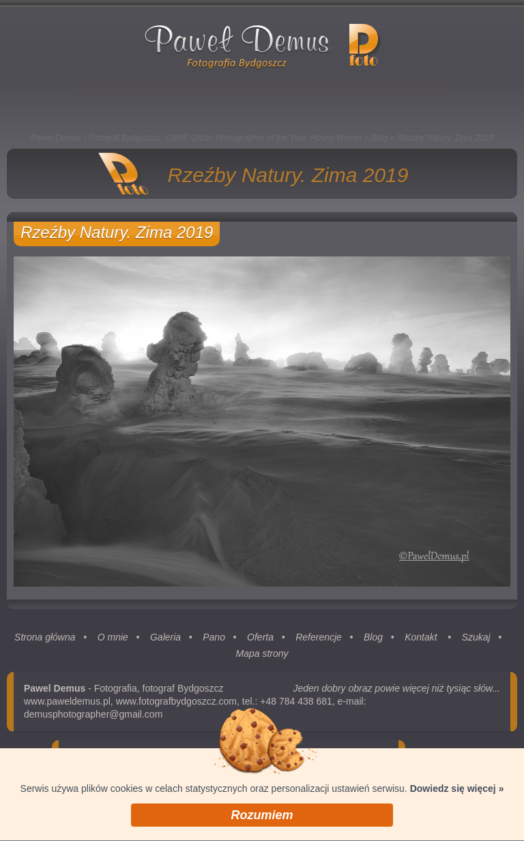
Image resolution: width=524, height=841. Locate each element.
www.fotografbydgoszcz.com (176, 703)
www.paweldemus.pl (67, 703)
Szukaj (476, 639)
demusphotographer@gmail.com (93, 716)
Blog (379, 138)
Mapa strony (261, 656)
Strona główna (45, 639)
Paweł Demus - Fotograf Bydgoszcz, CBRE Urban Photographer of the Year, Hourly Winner (196, 138)
